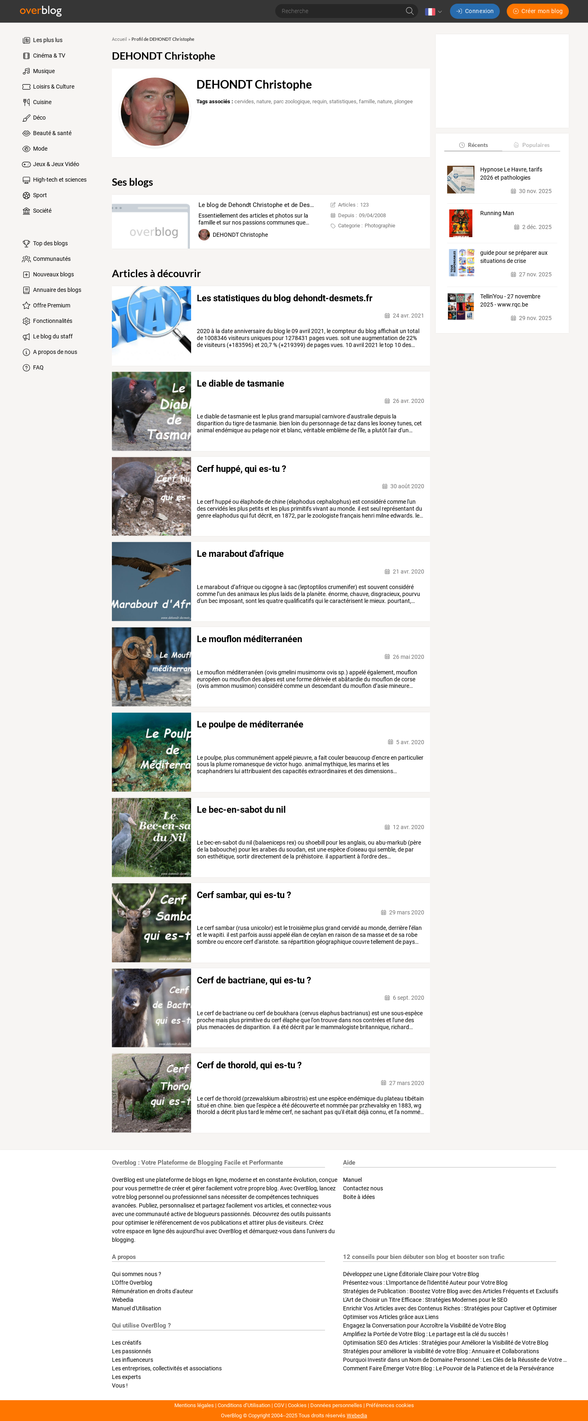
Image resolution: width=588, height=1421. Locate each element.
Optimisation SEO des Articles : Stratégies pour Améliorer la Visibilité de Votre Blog (445, 1342)
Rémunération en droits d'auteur (152, 1291)
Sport (34, 195)
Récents (473, 144)
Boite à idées (359, 1197)
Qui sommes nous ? (136, 1274)
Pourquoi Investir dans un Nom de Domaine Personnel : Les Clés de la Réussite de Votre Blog (459, 1360)
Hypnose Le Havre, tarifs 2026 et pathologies (511, 173)
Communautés (46, 259)
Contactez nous (363, 1188)
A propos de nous (49, 352)
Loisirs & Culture (47, 86)
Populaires (531, 144)
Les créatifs (126, 1342)
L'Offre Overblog (132, 1282)
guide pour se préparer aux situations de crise (514, 256)
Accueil (119, 39)
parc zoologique (292, 101)
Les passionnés (131, 1351)
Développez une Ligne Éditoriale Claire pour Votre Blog (411, 1274)
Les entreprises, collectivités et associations (167, 1368)
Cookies (297, 1405)
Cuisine (36, 102)
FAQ (32, 367)
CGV (279, 1405)
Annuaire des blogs (51, 290)
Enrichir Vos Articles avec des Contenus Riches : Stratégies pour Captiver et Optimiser (450, 1308)
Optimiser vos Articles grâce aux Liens (391, 1317)
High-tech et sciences (54, 180)
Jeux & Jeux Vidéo (50, 164)
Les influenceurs (132, 1360)
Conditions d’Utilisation (244, 1405)
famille (367, 101)
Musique (38, 71)
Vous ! (120, 1385)
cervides (244, 101)
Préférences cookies (390, 1405)
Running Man (497, 213)
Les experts (126, 1377)
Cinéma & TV (43, 55)
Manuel (352, 1179)
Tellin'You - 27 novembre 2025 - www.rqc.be (510, 300)
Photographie (380, 225)
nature (263, 101)
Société (36, 211)
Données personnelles (336, 1405)
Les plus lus (41, 40)
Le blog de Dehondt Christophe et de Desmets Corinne (272, 205)
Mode (34, 149)
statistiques (342, 101)
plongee (403, 101)
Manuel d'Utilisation (136, 1308)
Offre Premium (45, 305)
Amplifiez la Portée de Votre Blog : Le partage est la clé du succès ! (425, 1334)
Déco (33, 117)
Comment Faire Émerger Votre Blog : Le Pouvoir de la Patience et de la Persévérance (448, 1368)
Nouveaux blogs (47, 274)
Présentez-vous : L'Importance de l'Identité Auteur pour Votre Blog (425, 1282)
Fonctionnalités (46, 321)
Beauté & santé (46, 133)
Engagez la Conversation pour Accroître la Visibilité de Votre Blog (424, 1325)
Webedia (123, 1299)
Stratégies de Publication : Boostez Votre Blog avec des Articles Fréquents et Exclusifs (450, 1291)
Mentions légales (194, 1405)
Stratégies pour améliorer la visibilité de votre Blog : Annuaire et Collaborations (441, 1351)
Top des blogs (44, 243)
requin (319, 101)
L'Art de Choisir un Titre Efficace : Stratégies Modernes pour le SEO (425, 1299)
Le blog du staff (47, 336)
